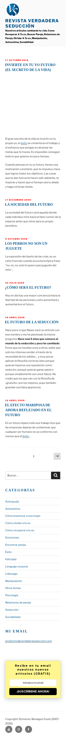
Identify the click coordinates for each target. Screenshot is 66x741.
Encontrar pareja (15, 544)
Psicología (11, 595)
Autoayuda (12, 501)
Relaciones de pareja (18, 602)
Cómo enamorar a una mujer (22, 515)
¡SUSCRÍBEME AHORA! (33, 691)
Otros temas (13, 588)
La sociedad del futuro (29, 204)
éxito (24, 143)
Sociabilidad (12, 617)
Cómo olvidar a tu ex (17, 523)
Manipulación (13, 581)
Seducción (11, 609)
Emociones (12, 537)
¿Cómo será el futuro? (28, 287)
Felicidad (10, 559)
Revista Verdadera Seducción (32, 23)
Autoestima (12, 508)
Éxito (8, 552)
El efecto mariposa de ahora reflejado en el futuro (28, 410)
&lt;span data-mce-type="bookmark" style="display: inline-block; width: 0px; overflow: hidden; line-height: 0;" (33, 103)
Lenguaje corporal (16, 566)
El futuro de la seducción (32, 322)
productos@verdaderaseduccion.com (28, 641)
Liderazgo (11, 573)
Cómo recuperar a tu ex (19, 530)
